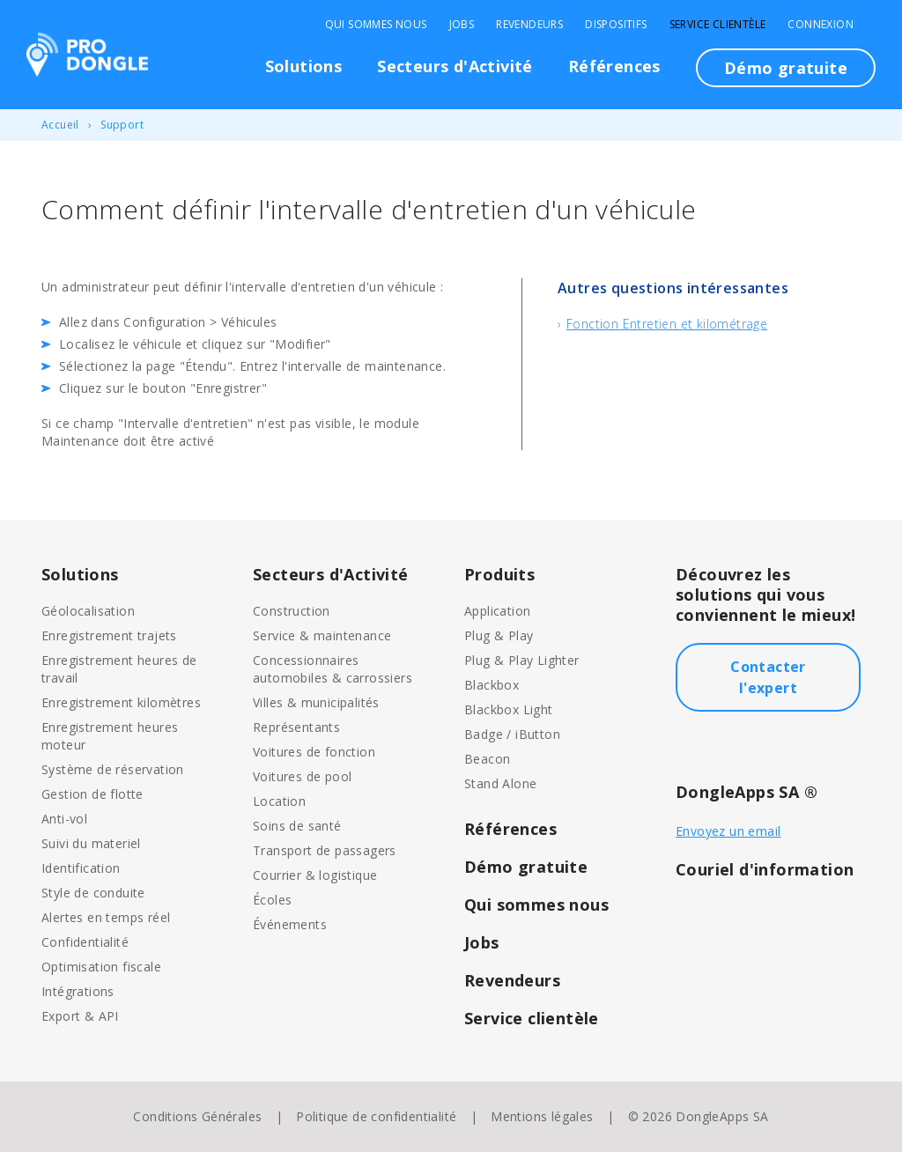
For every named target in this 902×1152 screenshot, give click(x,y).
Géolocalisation (88, 610)
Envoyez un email (728, 831)
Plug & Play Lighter (522, 660)
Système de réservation (112, 769)
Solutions (304, 66)
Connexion (820, 25)
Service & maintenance (322, 635)
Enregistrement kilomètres (121, 702)
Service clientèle (717, 25)
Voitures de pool (302, 776)
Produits (499, 574)
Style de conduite (93, 892)
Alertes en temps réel (105, 917)
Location (279, 801)
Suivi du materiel (91, 843)
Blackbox (491, 684)
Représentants (296, 727)
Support (122, 124)
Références (614, 66)
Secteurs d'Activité (455, 66)
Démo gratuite (785, 67)
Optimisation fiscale (101, 966)
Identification (81, 868)
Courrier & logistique (315, 875)
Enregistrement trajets (109, 635)
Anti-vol (64, 818)
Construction (291, 610)
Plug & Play (498, 635)
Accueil (60, 124)
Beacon (487, 758)
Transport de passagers (324, 850)
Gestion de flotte (92, 794)
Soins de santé (297, 825)
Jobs (462, 25)
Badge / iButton (512, 734)
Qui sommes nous (376, 25)
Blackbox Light (508, 709)
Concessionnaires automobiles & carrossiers (332, 669)
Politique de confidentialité (376, 1116)
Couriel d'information (765, 869)
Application (497, 610)
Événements (290, 924)
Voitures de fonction (314, 751)
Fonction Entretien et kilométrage (666, 323)
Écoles (272, 899)
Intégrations (78, 991)
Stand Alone (500, 783)
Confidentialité (85, 942)
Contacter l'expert (768, 677)
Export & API (80, 1016)
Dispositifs (616, 25)
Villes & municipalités (316, 702)
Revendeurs (529, 25)
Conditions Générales (197, 1116)
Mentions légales (542, 1116)
